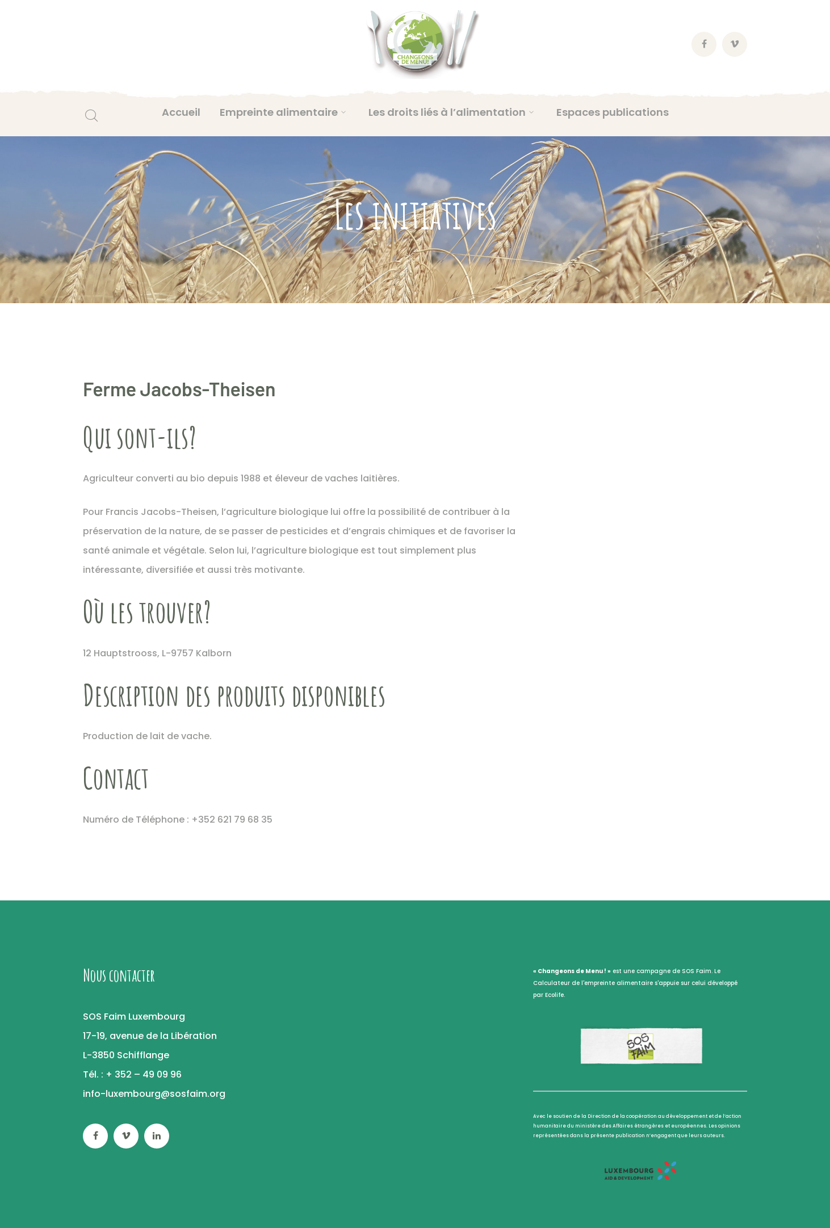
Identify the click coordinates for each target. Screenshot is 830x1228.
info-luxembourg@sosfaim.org (154, 1093)
